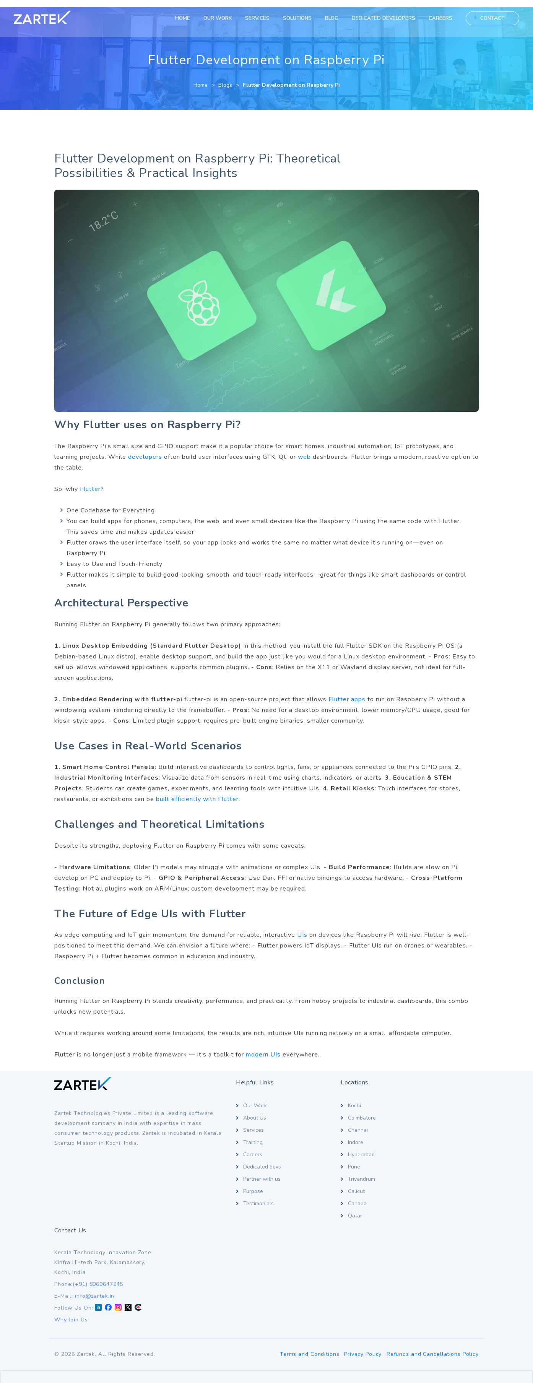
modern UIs (263, 1047)
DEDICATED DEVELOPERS (382, 18)
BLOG (330, 18)
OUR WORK (216, 18)
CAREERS (439, 18)
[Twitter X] (455, 1153)
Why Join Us (398, 1164)
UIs (302, 928)
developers (145, 450)
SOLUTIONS (295, 18)
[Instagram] (445, 1153)
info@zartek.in (421, 1141)
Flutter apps (347, 692)
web (304, 450)
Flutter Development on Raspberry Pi (291, 78)
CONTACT (491, 18)
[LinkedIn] (425, 1153)
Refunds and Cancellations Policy (433, 1242)
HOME (181, 18)
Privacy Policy (361, 1242)
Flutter (90, 482)
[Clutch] (464, 1153)
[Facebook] (435, 1153)
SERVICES (256, 18)
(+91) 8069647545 (425, 1129)
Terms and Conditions (307, 1242)
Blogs (225, 78)
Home (200, 78)
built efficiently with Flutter (197, 792)
